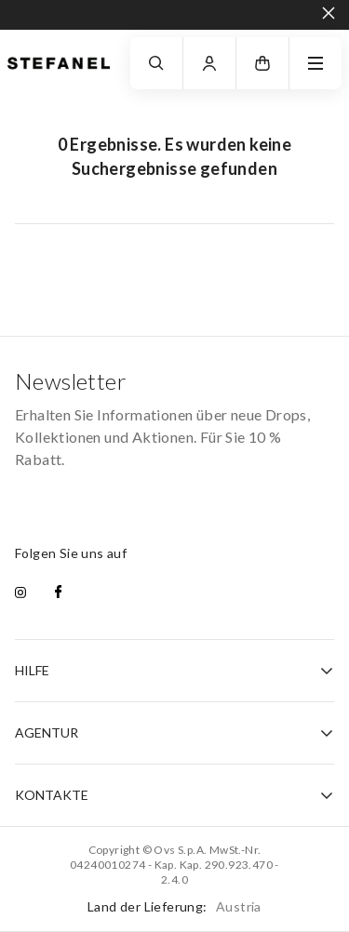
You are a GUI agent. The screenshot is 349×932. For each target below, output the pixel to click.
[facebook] (58, 593)
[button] (262, 63)
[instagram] (20, 593)
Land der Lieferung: (174, 906)
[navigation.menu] (315, 63)
